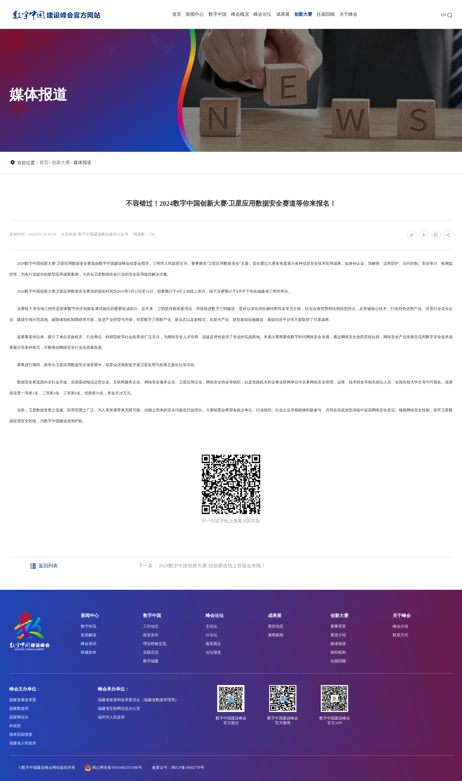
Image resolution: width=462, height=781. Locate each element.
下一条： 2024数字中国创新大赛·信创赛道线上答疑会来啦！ (202, 565)
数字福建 (150, 661)
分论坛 (211, 635)
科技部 (15, 726)
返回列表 (44, 565)
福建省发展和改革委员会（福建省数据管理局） (138, 700)
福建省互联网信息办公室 (119, 708)
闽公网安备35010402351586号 (117, 767)
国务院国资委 (20, 734)
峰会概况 (240, 14)
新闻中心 (195, 14)
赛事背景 (338, 626)
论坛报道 (213, 652)
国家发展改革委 (22, 700)
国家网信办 (19, 717)
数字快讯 (88, 626)
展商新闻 (275, 635)
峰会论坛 (262, 14)
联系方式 (400, 635)
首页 (176, 14)
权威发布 (88, 652)
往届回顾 (326, 14)
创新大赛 (303, 14)
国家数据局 (19, 708)
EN (443, 15)
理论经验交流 (154, 643)
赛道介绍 (338, 635)
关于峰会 (348, 14)
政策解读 (88, 635)
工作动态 (150, 626)
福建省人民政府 (22, 743)
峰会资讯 (88, 643)
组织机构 (338, 652)
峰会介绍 (400, 626)
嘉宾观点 (213, 643)
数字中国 (218, 14)
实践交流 (150, 652)
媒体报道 (82, 162)
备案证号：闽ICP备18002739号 (178, 767)
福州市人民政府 (111, 717)
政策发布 (150, 635)
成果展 (283, 14)
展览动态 (275, 626)
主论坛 (211, 626)
